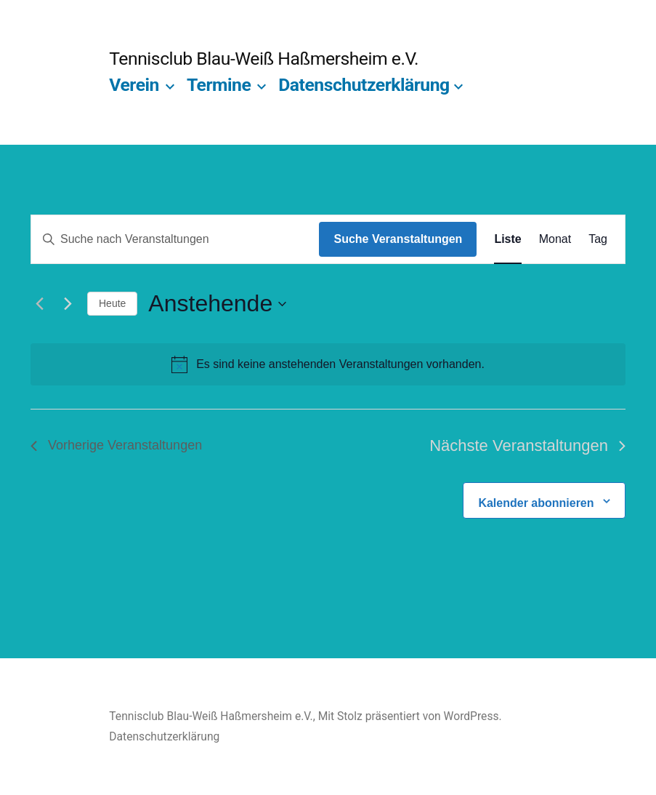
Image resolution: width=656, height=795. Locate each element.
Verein (134, 84)
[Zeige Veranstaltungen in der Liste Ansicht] (507, 239)
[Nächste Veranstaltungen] (67, 304)
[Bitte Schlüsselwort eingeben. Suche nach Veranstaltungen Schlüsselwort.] (175, 239)
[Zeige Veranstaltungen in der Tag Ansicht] (597, 239)
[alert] (328, 364)
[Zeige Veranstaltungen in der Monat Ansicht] (555, 239)
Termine (219, 84)
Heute (112, 303)
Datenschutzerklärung (364, 84)
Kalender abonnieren (536, 503)
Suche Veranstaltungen (397, 239)
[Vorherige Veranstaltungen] (39, 304)
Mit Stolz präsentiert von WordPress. (410, 716)
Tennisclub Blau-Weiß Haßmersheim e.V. (263, 58)
